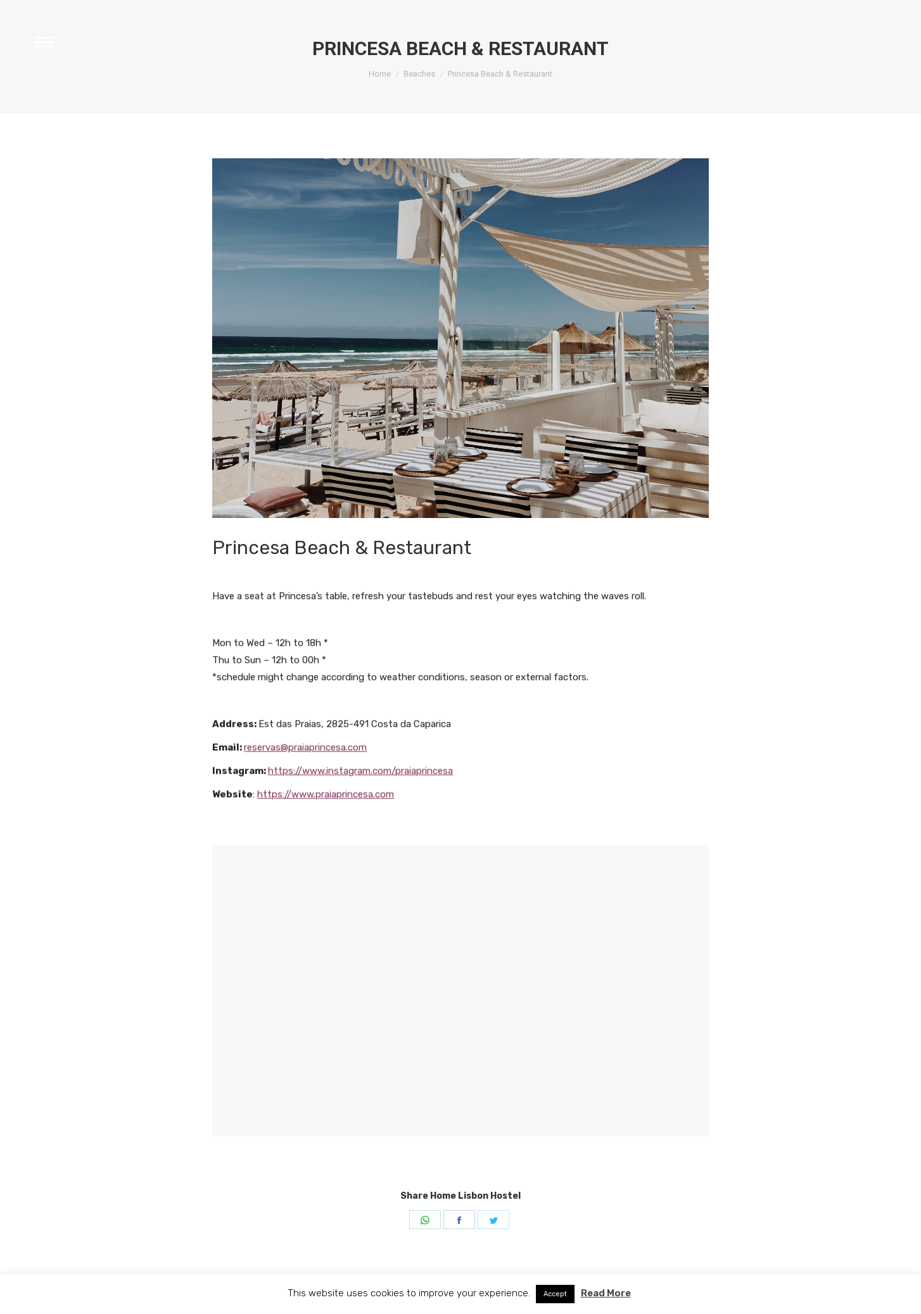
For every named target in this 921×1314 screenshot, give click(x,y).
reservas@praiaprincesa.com (305, 815)
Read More (606, 1293)
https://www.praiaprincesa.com (325, 862)
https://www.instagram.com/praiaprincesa (360, 838)
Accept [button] (555, 1294)
